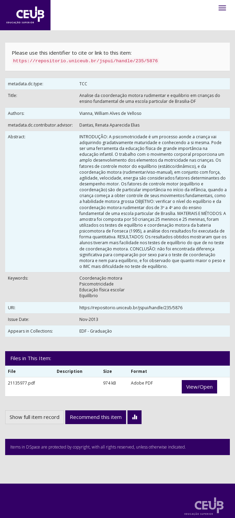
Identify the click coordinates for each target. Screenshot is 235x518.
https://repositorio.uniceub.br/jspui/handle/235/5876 (130, 308)
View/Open (199, 386)
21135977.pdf (21, 383)
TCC (83, 84)
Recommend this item (96, 416)
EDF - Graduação (95, 331)
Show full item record (34, 416)
